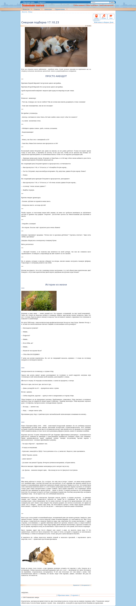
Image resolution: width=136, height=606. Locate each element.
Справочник (60, 9)
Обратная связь (29, 2)
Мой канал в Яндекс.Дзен (103, 22)
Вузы (110, 16)
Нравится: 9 (76, 585)
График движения (96, 17)
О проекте (42, 2)
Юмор (30, 12)
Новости (26, 9)
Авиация (48, 9)
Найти (112, 2)
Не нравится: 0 (86, 585)
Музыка (103, 16)
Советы (37, 9)
